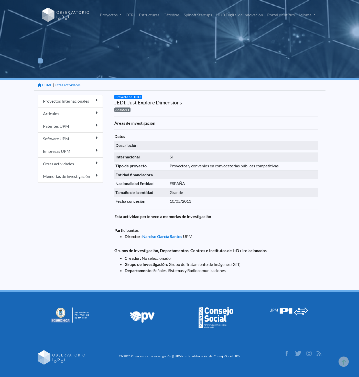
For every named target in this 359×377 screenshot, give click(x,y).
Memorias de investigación (70, 176)
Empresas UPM (70, 151)
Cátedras (172, 14)
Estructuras (149, 14)
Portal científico (281, 14)
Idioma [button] (305, 14)
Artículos (70, 113)
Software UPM (70, 138)
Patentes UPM (70, 125)
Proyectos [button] (109, 14)
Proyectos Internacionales (70, 100)
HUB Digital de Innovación (239, 14)
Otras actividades (68, 85)
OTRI (130, 14)
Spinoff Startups (198, 14)
